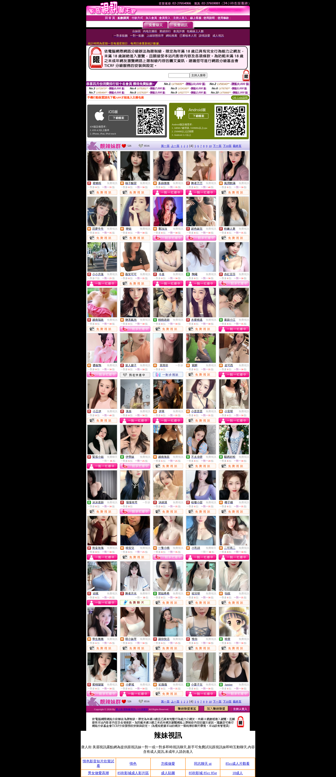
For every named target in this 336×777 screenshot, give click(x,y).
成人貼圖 (168, 773)
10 (210, 146)
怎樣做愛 (168, 763)
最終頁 (237, 146)
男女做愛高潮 (98, 773)
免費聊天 (112, 456)
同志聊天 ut (202, 763)
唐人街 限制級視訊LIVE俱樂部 (132, 709)
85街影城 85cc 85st (203, 773)
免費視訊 (112, 183)
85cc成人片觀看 (238, 763)
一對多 (179, 365)
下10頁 (227, 146)
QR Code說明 (240, 97)
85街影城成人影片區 (133, 773)
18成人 (237, 773)
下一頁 (217, 146)
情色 (133, 763)
